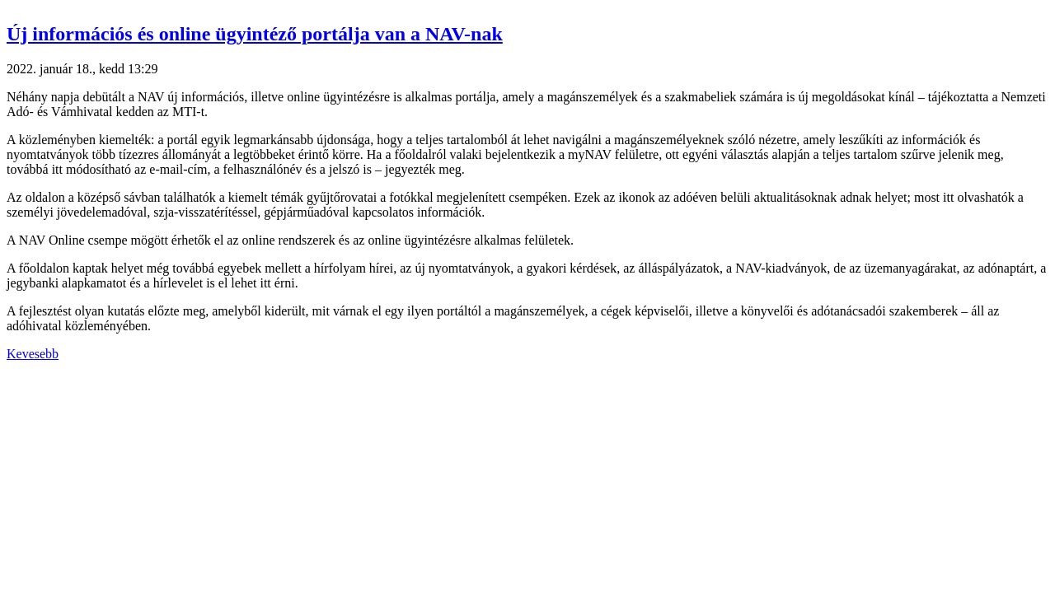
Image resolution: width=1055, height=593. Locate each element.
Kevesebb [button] (33, 354)
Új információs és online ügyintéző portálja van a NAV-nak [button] (255, 33)
